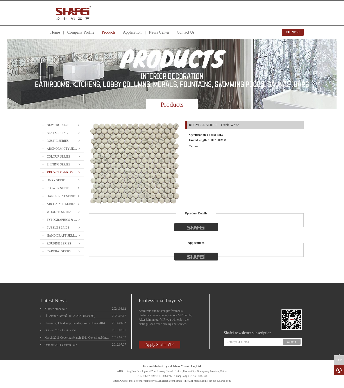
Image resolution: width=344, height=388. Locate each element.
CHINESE (292, 32)
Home (55, 32)
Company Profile (81, 32)
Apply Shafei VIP (159, 344)
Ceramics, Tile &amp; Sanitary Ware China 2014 (75, 323)
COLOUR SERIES (58, 156)
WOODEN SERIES (59, 212)
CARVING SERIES (59, 251)
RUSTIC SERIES (58, 140)
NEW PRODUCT (58, 125)
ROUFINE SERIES (59, 243)
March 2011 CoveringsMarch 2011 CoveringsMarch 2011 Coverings (77, 337)
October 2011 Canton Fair (61, 345)
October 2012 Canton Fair (61, 330)
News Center (159, 32)
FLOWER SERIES (58, 188)
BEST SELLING (57, 133)
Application (132, 32)
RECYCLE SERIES (60, 172)
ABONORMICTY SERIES (62, 148)
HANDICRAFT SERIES (62, 235)
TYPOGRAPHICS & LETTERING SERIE (62, 219)
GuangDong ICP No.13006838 (190, 375)
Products (109, 32)
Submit (291, 341)
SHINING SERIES (58, 164)
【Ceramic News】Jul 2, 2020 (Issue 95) (70, 316)
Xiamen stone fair (55, 309)
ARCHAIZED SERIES (61, 204)
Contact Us (186, 32)
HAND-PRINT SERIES (61, 196)
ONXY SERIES (56, 180)
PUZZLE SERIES (58, 227)
